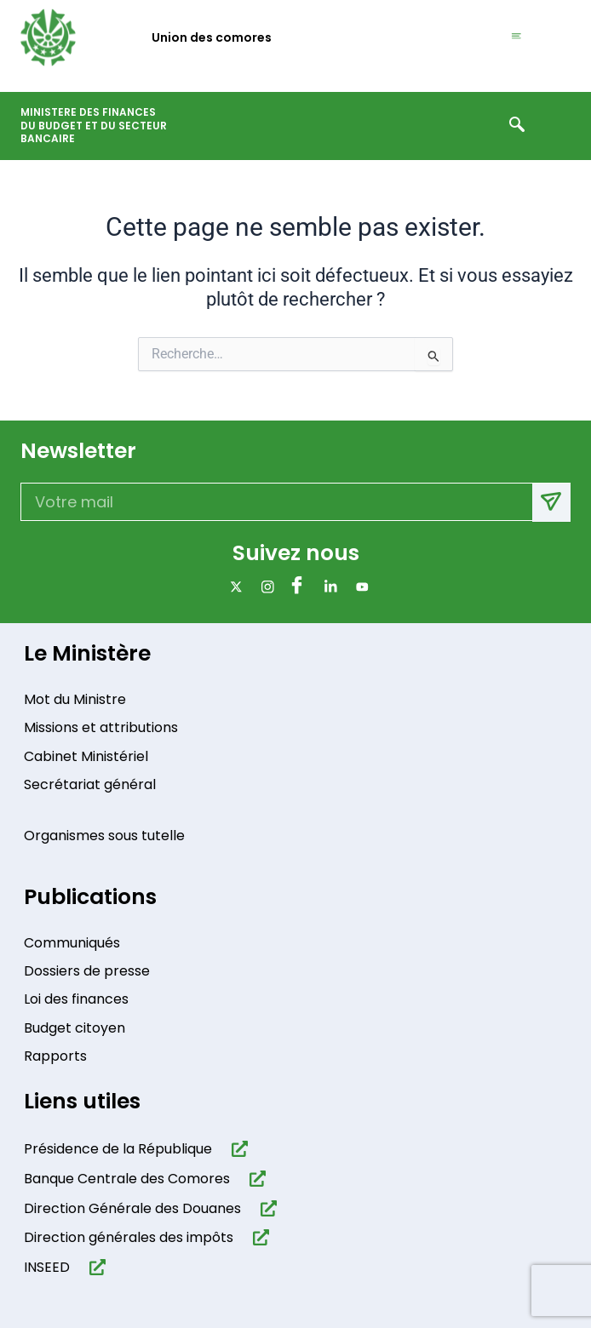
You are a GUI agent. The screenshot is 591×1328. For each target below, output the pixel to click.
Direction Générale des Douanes (132, 1208)
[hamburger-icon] (516, 37)
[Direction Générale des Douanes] (265, 1208)
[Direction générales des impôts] (257, 1237)
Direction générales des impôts (128, 1237)
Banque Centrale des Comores (127, 1178)
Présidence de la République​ (118, 1149)
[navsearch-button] (517, 126)
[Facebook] (296, 586)
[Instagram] (264, 586)
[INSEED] (94, 1267)
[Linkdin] (327, 586)
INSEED (47, 1267)
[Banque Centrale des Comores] (254, 1179)
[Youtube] (359, 586)
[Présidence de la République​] (236, 1149)
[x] (233, 586)
